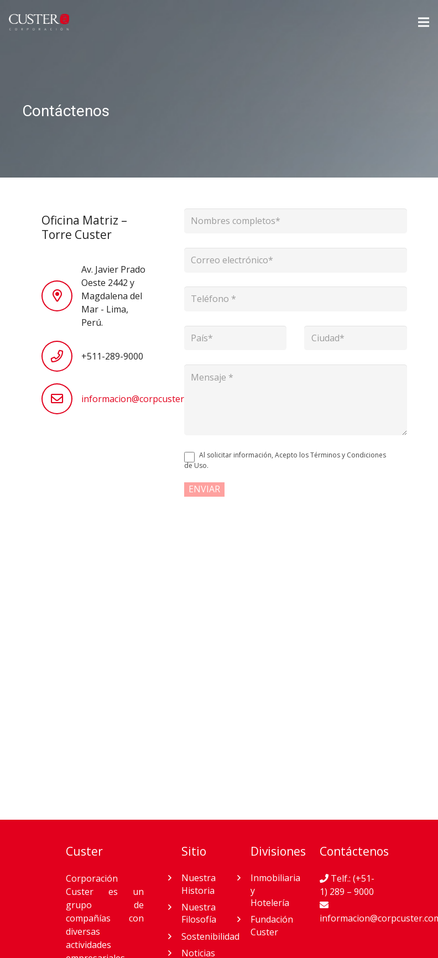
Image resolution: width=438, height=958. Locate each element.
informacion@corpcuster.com (142, 399)
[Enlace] (39, 22)
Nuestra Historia (198, 884)
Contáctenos (354, 851)
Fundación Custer (272, 925)
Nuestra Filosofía (198, 913)
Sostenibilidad (210, 936)
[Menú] (423, 22)
